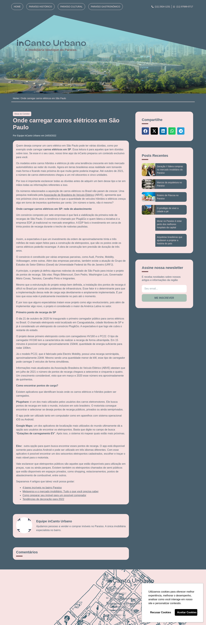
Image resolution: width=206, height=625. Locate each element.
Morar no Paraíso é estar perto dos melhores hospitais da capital (169, 224)
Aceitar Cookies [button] (187, 612)
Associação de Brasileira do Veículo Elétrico (69, 195)
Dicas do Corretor (22, 114)
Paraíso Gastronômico (105, 6)
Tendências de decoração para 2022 (43, 499)
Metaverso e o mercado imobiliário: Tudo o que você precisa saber (60, 491)
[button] (145, 131)
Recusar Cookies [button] (160, 612)
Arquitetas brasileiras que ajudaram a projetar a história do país (169, 240)
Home (17, 6)
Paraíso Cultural (71, 6)
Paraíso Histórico (40, 6)
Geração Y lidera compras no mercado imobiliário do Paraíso (170, 169)
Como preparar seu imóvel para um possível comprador (54, 495)
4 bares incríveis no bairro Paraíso (42, 487)
